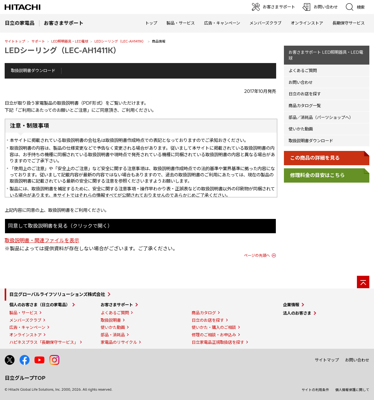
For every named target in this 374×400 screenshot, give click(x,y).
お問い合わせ (301, 82)
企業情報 (291, 304)
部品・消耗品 (113, 334)
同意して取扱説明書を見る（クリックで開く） (60, 226)
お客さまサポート (117, 304)
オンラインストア (307, 22)
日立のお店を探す (305, 93)
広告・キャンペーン (27, 327)
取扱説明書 (111, 320)
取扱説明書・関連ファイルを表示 (42, 240)
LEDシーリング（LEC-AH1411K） (120, 41)
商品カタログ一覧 (305, 105)
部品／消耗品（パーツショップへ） (321, 117)
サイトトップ (15, 41)
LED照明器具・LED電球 (69, 41)
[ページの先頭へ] (363, 282)
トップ (151, 22)
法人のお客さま (297, 313)
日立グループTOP (25, 378)
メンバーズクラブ (265, 22)
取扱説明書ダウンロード (33, 70)
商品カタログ (204, 312)
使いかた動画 (301, 128)
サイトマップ (327, 359)
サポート (38, 41)
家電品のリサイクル (119, 342)
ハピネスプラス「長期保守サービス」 (43, 342)
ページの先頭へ (257, 255)
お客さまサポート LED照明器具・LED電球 (326, 55)
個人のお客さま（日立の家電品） (39, 304)
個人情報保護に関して (352, 390)
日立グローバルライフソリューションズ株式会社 (57, 294)
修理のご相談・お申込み (214, 334)
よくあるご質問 (303, 70)
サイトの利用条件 (315, 390)
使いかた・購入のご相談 (214, 327)
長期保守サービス (348, 22)
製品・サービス (23, 312)
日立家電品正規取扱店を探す (218, 342)
